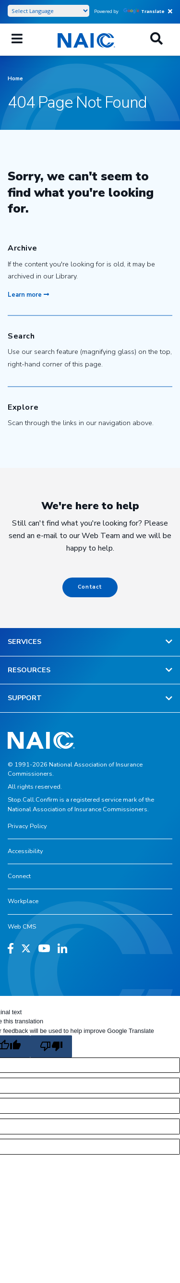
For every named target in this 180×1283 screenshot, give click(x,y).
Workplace (23, 901)
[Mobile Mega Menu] (17, 39)
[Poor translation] (51, 1046)
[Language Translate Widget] (48, 11)
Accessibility (25, 851)
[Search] (156, 39)
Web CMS (22, 926)
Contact (90, 587)
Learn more (28, 294)
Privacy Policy (27, 826)
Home (15, 78)
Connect (19, 876)
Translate (144, 11)
